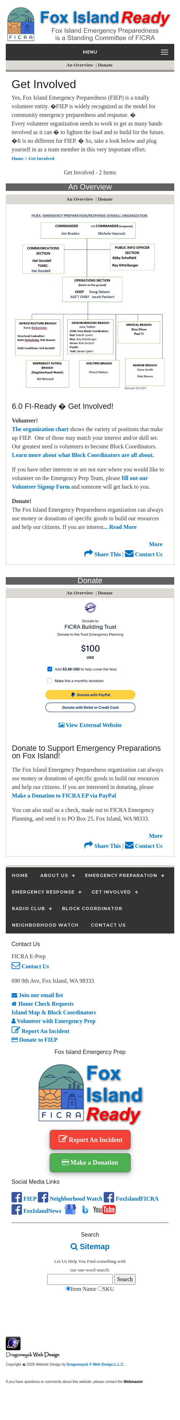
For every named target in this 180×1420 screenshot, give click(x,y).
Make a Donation (90, 1162)
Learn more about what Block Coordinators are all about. (83, 455)
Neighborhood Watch (70, 1199)
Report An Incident (40, 1031)
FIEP (24, 1199)
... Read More (120, 527)
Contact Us (143, 554)
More (155, 544)
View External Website (90, 725)
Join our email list (37, 995)
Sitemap (90, 1246)
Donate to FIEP (35, 1040)
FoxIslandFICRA (131, 1199)
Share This (102, 554)
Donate (106, 65)
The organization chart (41, 429)
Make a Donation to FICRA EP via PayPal (64, 796)
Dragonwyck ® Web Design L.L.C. (95, 1364)
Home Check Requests (43, 1004)
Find (91, 1261)
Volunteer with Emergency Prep (54, 1021)
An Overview (80, 65)
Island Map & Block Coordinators (54, 1012)
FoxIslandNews (36, 1211)
